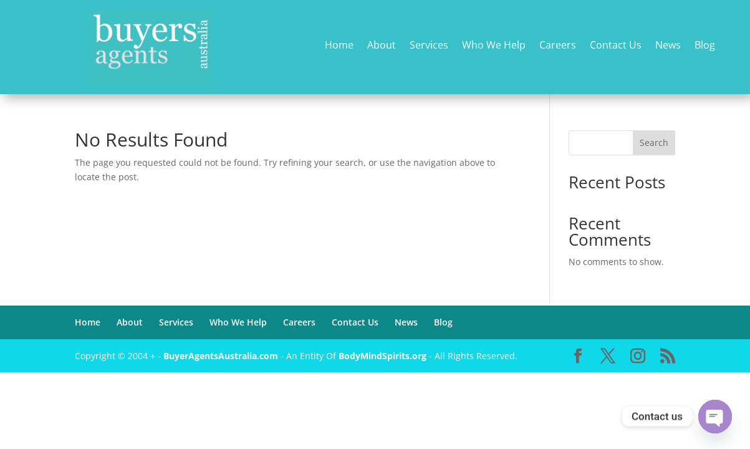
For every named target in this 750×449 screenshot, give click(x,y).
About (381, 46)
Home (339, 46)
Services (429, 46)
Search (654, 142)
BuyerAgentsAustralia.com (222, 356)
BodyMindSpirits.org (382, 356)
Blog (705, 46)
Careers (557, 46)
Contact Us (616, 46)
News (668, 46)
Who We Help (494, 46)
